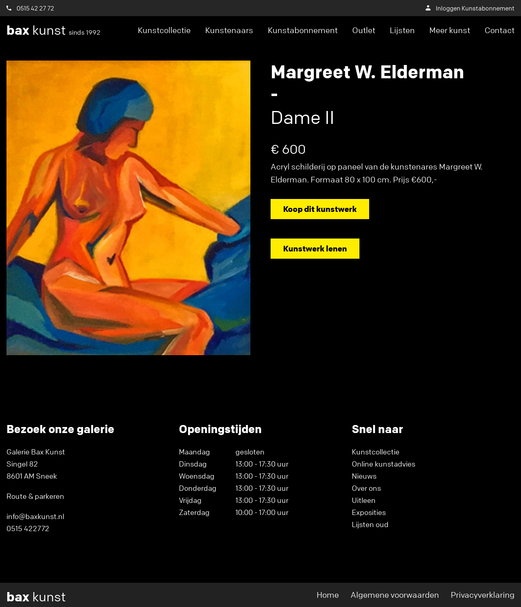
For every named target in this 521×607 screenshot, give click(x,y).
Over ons (366, 488)
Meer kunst (449, 30)
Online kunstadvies (383, 463)
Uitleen (364, 500)
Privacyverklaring (483, 595)
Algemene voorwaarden (395, 595)
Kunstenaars (229, 30)
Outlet (363, 30)
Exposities (369, 512)
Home (328, 595)
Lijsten (402, 30)
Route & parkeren (35, 496)
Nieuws (364, 475)
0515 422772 (27, 528)
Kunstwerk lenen (315, 248)
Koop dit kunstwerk (320, 209)
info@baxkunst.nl (35, 516)
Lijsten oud (370, 524)
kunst (53, 30)
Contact (500, 30)
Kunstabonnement (303, 30)
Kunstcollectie (164, 30)
